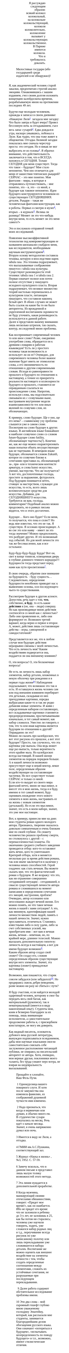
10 (52, 978)
